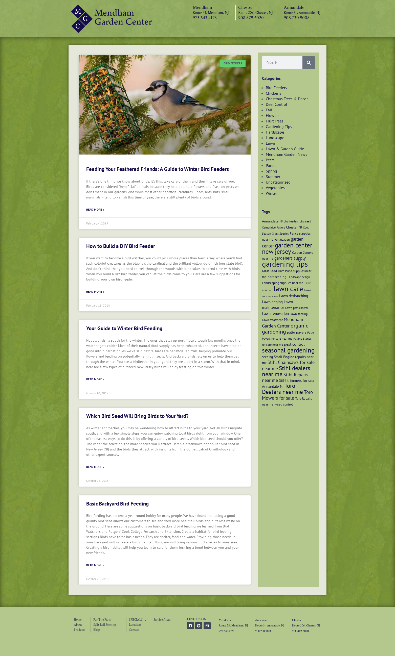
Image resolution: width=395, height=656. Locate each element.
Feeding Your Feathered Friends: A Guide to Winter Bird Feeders (157, 169)
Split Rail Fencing (104, 625)
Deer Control (276, 104)
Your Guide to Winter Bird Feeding (124, 328)
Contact (134, 630)
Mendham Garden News (286, 154)
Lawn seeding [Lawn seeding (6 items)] (299, 314)
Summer (273, 176)
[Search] (308, 62)
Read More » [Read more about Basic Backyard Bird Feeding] (95, 565)
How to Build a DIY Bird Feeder (120, 246)
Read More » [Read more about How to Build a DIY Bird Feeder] (95, 291)
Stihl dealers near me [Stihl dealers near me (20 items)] (286, 371)
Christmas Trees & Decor (287, 98)
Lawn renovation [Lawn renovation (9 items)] (275, 313)
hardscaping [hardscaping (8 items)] (277, 276)
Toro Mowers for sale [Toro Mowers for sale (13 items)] (287, 395)
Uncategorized (278, 182)
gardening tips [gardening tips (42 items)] (285, 264)
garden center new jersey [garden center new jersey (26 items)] (287, 248)
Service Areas (162, 620)
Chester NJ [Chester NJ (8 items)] (294, 227)
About (78, 625)
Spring (271, 170)
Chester (245, 7)
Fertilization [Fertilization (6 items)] (282, 239)
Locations (135, 625)
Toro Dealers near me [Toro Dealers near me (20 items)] (282, 388)
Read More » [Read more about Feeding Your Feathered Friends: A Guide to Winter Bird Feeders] (95, 209)
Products (79, 630)
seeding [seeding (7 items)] (267, 357)
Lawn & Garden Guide (285, 148)
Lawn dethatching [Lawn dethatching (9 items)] (293, 295)
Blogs (96, 630)
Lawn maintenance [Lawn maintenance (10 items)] (277, 304)
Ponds (271, 165)
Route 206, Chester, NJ (255, 12)
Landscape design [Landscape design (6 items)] (299, 277)
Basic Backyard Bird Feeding (117, 503)
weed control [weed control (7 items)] (283, 404)
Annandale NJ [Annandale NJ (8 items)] (272, 221)
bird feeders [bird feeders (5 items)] (291, 221)
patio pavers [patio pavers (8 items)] (296, 332)
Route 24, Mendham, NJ (211, 12)
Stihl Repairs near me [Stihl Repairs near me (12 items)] (285, 377)
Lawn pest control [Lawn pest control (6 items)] (296, 308)
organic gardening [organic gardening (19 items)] (285, 328)
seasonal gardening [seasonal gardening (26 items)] (288, 350)
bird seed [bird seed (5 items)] (305, 221)
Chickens (273, 93)
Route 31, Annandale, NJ (302, 12)
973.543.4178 (205, 18)
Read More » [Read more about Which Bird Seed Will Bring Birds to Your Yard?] (95, 467)
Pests (270, 159)
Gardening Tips (279, 126)
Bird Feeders (276, 87)
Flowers (272, 115)
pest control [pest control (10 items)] (294, 344)
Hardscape (275, 132)
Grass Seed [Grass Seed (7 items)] (269, 271)
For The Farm (102, 620)
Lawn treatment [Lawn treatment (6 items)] (272, 320)
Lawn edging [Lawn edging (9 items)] (272, 301)
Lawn (270, 143)
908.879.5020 (251, 18)
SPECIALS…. (137, 620)
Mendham (202, 7)
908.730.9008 (297, 18)
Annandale (294, 7)
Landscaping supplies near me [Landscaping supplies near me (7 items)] (282, 283)
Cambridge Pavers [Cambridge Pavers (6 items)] (273, 227)
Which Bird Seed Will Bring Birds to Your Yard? (137, 416)
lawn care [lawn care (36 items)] (288, 288)
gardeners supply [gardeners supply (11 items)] (290, 258)
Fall (269, 109)
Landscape (275, 137)
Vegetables (275, 187)
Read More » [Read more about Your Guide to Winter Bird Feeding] (95, 379)
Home (77, 620)
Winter (271, 193)
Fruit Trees (274, 120)
